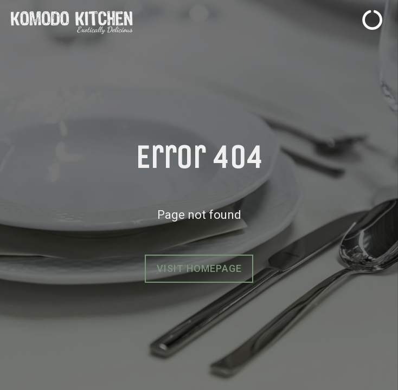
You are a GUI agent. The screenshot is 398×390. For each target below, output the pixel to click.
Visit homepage (199, 268)
